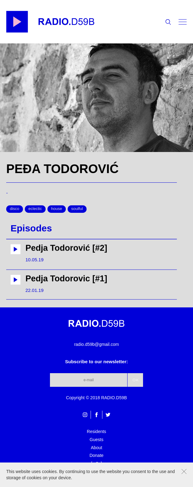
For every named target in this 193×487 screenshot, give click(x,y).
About (96, 447)
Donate (96, 455)
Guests (96, 439)
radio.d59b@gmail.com (96, 344)
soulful (77, 208)
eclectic (35, 208)
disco (14, 208)
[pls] (96, 471)
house (56, 208)
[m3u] (96, 463)
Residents (96, 431)
